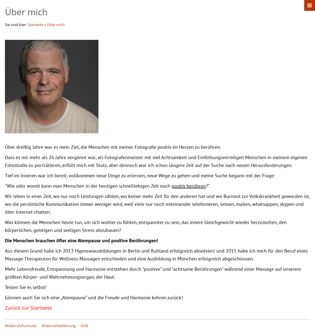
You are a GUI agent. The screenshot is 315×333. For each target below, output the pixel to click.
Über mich (56, 24)
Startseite (35, 24)
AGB (84, 325)
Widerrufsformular (21, 325)
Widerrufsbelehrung (59, 325)
